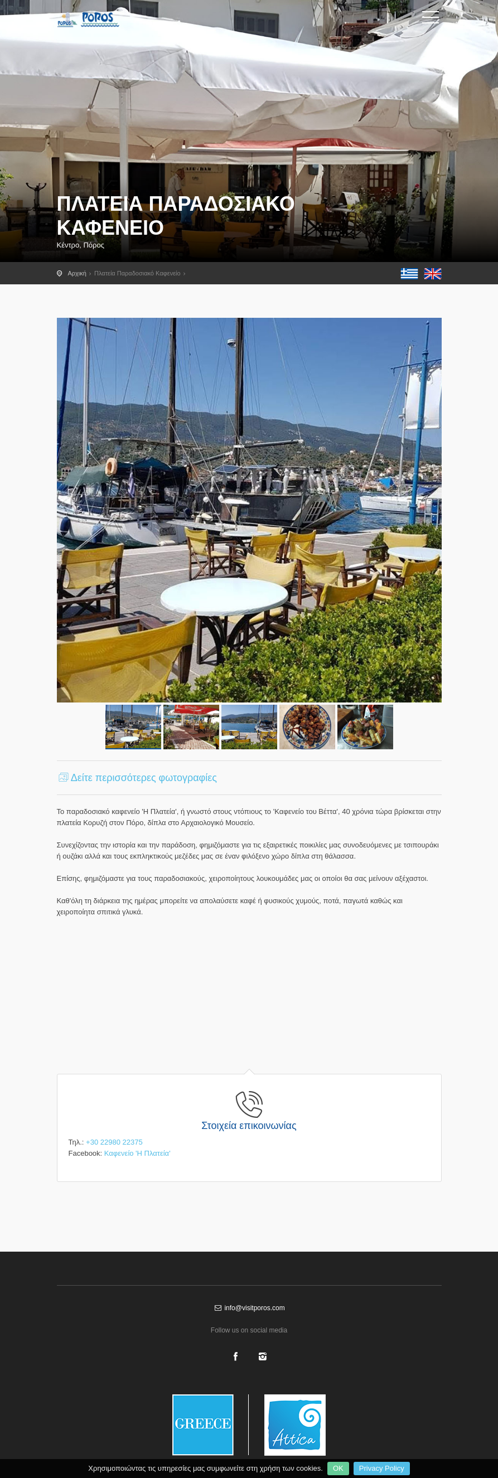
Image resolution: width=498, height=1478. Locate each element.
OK (338, 1468)
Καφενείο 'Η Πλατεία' (137, 1153)
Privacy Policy (381, 1468)
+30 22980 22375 (114, 1142)
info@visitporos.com (248, 1308)
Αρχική (77, 273)
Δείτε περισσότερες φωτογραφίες (137, 777)
